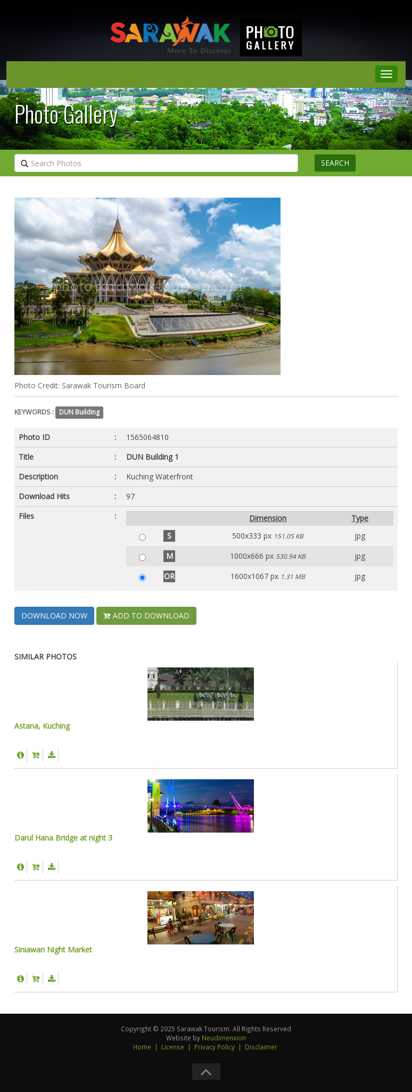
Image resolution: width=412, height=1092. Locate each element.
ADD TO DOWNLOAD (146, 615)
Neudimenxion (224, 1037)
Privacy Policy (214, 1046)
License (172, 1046)
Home (142, 1046)
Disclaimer (261, 1046)
